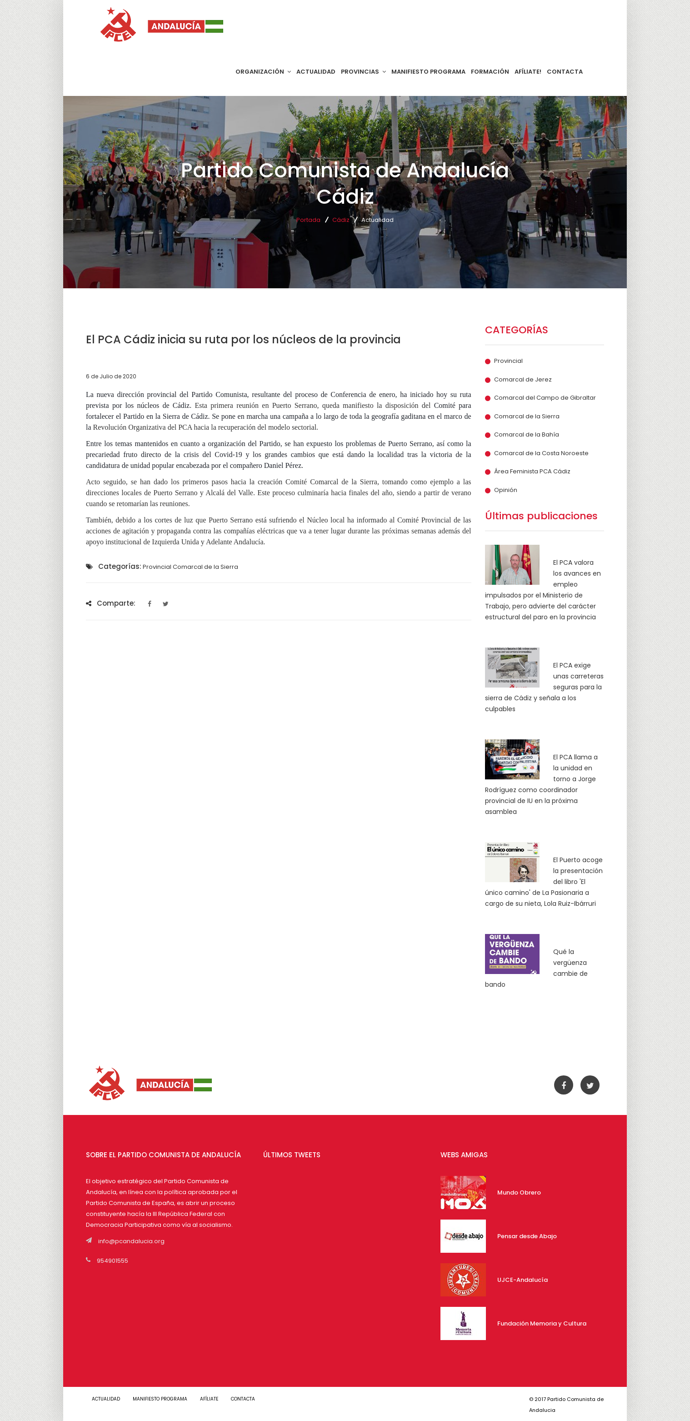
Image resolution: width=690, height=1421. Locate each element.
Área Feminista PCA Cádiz (532, 471)
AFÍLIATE (216, 1399)
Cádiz (341, 220)
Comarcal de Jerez (523, 380)
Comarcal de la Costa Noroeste (541, 453)
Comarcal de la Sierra (527, 416)
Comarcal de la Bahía (526, 435)
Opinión (505, 490)
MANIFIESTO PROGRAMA (428, 71)
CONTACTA (565, 71)
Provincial (508, 361)
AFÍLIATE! (528, 71)
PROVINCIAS (363, 71)
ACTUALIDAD (315, 71)
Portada (308, 220)
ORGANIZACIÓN (263, 71)
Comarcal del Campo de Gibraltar (545, 398)
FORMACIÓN (490, 71)
